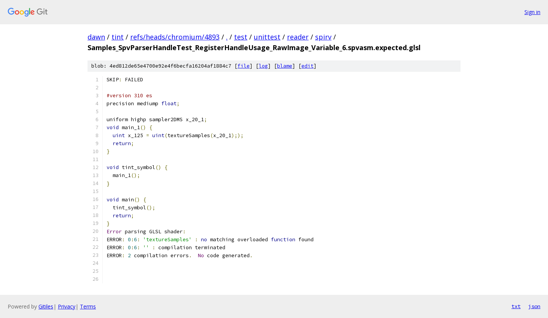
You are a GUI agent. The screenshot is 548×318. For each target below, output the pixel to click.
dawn (96, 36)
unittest (267, 36)
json (534, 306)
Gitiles (45, 306)
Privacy (66, 306)
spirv (323, 36)
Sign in (532, 12)
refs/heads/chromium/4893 (175, 36)
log (263, 66)
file (243, 66)
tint (118, 36)
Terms (88, 306)
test (240, 36)
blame (284, 66)
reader (298, 36)
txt (516, 306)
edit (307, 66)
